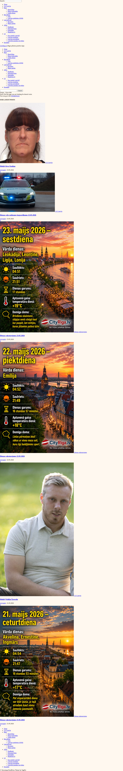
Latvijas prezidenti (13, 39)
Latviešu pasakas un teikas (16, 41)
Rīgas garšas (11, 23)
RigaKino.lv (11, 32)
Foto (9, 16)
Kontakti (6, 42)
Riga (5, 8)
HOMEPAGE (15, 96)
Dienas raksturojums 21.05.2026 (12, 720)
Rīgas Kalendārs (13, 11)
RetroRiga (7, 15)
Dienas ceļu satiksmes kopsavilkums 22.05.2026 (18, 215)
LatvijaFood (7, 20)
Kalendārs (11, 30)
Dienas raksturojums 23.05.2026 (12, 336)
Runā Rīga (11, 9)
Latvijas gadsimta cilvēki (15, 18)
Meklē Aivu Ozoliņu (7, 166)
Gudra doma (11, 13)
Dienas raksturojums (80, 332)
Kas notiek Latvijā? (14, 35)
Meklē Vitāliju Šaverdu (9, 599)
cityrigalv (3, 170)
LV (5, 34)
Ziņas (5, 4)
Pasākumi (11, 27)
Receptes (10, 22)
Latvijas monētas (13, 37)
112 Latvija (7, 6)
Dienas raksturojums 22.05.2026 (12, 456)
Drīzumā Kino (12, 28)
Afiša (5, 25)
